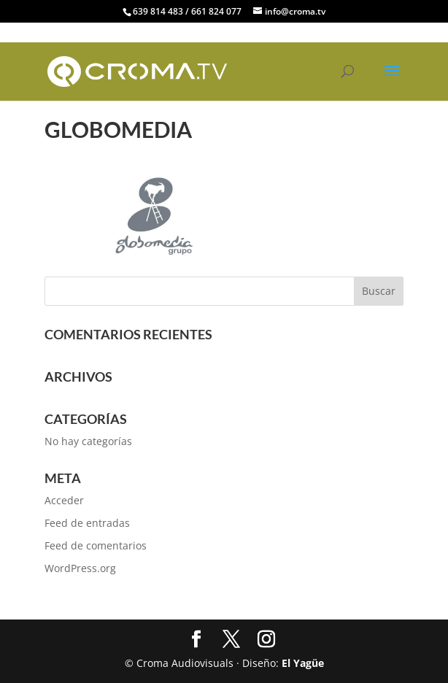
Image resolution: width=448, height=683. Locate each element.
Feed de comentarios (96, 545)
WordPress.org (80, 568)
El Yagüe (303, 663)
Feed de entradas (87, 523)
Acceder (64, 500)
